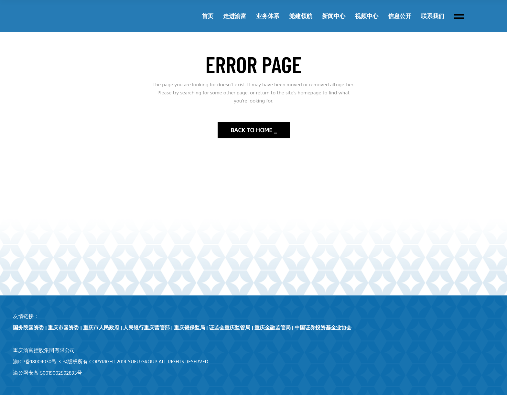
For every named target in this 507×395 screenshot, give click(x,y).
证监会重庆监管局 (229, 328)
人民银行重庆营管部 (146, 328)
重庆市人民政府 (101, 328)
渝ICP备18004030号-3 (37, 362)
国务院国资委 (28, 328)
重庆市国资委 (63, 328)
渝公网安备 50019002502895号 (47, 373)
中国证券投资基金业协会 (323, 328)
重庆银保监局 (189, 328)
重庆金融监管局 (272, 328)
